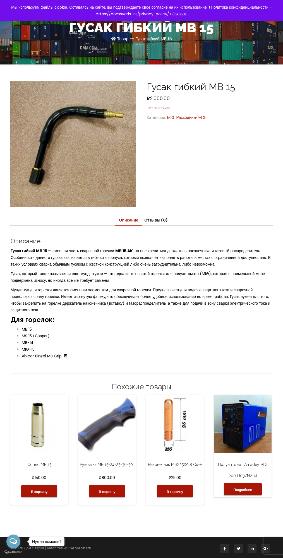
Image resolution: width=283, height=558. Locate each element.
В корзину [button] (39, 491)
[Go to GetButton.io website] (13, 552)
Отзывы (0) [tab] (156, 220)
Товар (122, 39)
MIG (170, 117)
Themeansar (79, 548)
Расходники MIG (191, 117)
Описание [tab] (128, 220)
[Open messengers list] (13, 542)
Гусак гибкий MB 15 (153, 39)
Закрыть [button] (179, 14)
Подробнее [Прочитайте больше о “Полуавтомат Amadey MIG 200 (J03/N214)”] (243, 489)
